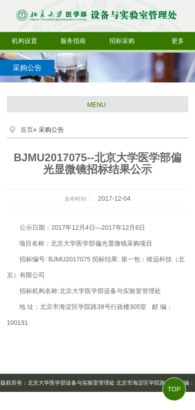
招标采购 (122, 40)
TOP (174, 389)
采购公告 (27, 68)
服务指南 (73, 40)
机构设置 (24, 40)
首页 (26, 129)
